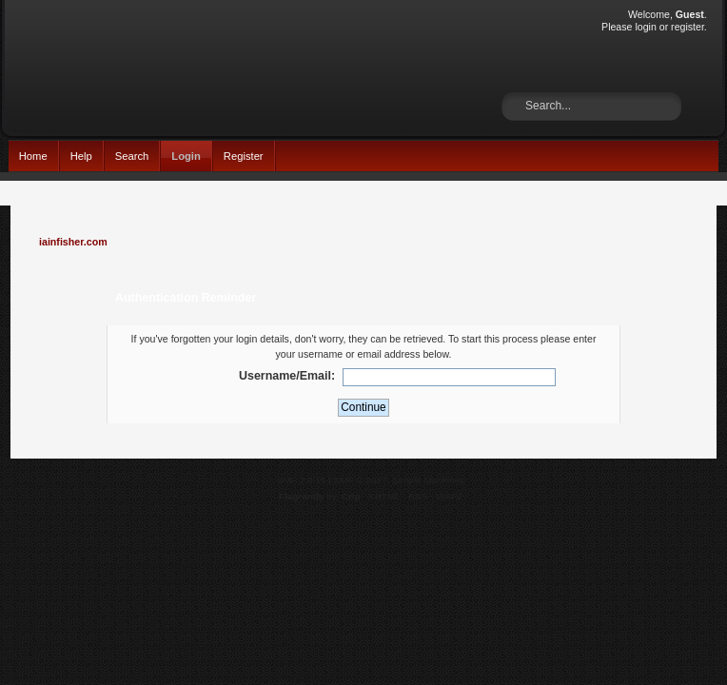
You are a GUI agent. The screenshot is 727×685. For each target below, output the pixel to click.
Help (81, 156)
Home (33, 156)
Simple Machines (428, 480)
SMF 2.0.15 (301, 480)
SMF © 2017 (360, 480)
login (645, 26)
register (687, 26)
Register (244, 156)
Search (132, 156)
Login (186, 156)
